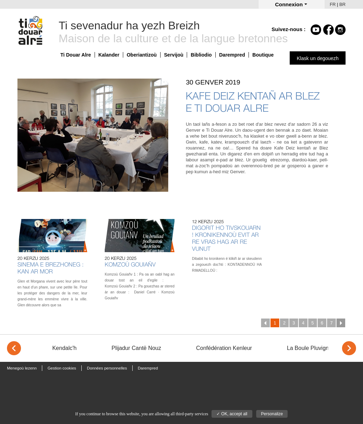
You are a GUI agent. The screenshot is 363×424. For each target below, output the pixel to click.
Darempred (232, 55)
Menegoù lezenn (22, 368)
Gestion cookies (61, 368)
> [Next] (349, 348)
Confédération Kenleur (224, 348)
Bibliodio (201, 55)
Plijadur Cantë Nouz (136, 348)
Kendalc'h (64, 348)
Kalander (108, 55)
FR (333, 4)
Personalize (272, 413)
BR (342, 4)
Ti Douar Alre (75, 55)
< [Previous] (14, 348)
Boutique (263, 55)
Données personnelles (107, 368)
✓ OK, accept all (231, 413)
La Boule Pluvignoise (313, 348)
